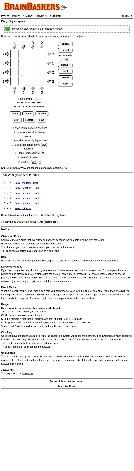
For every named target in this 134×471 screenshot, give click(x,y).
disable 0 (26, 161)
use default (26, 157)
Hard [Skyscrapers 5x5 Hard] (36, 188)
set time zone (51, 222)
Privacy (62, 381)
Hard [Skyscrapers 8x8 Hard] (36, 204)
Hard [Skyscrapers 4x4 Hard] (36, 183)
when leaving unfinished (60, 36)
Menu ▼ (127, 15)
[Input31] (14, 72)
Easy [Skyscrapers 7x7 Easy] (17, 198)
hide (60, 28)
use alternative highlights (27, 140)
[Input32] (24, 72)
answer (42, 113)
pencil (28, 113)
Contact (71, 381)
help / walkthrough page (24, 261)
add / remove (26, 153)
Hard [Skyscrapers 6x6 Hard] (36, 193)
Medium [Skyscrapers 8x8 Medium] (26, 204)
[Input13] (33, 54)
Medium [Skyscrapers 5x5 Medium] (26, 188)
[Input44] (42, 81)
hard (31, 36)
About (80, 381)
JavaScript (27, 374)
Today (16, 15)
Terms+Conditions (66, 386)
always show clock (28, 132)
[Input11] (14, 54)
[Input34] (42, 72)
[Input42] (24, 81)
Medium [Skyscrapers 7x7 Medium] (26, 198)
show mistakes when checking (31, 128)
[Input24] (42, 63)
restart (29, 120)
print (16, 120)
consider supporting (30, 28)
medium (23, 36)
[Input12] (24, 54)
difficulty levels (58, 215)
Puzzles (28, 15)
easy (14, 36)
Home (5, 15)
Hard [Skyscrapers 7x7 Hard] (36, 198)
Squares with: (25, 99)
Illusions (41, 15)
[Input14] (42, 54)
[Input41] (14, 81)
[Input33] (33, 72)
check (15, 113)
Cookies (53, 381)
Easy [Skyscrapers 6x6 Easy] (17, 193)
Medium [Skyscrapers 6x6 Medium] (26, 193)
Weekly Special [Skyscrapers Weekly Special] (23, 209)
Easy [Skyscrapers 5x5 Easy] (17, 188)
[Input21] (14, 63)
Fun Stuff (56, 15)
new (41, 120)
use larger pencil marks (27, 145)
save (82, 36)
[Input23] (33, 63)
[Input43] (33, 81)
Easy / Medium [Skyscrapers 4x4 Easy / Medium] (23, 183)
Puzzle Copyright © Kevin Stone (29, 106)
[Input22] (24, 63)
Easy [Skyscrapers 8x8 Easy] (17, 204)
